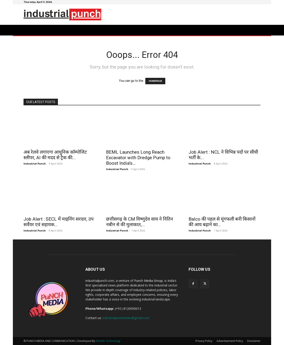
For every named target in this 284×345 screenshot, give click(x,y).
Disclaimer (253, 341)
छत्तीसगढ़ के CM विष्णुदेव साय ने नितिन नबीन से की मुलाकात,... (139, 221)
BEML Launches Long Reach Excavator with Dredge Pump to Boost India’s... (138, 157)
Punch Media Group (148, 280)
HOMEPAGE (155, 81)
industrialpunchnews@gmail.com (126, 318)
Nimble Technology (108, 341)
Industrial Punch (35, 163)
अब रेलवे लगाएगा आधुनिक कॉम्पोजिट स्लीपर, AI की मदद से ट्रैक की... (55, 154)
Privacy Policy (203, 341)
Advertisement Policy (230, 341)
